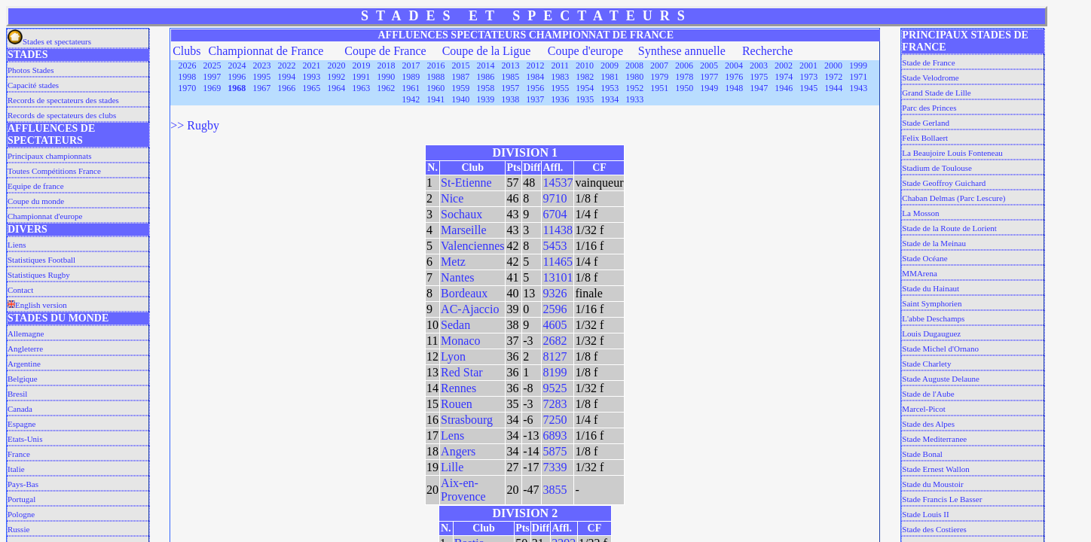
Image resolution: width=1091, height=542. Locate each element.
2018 (386, 65)
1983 (560, 77)
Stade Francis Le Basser (942, 499)
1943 (858, 88)
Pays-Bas (23, 484)
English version (37, 304)
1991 (361, 77)
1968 (237, 88)
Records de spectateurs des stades (63, 100)
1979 (659, 77)
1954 (585, 88)
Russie (18, 529)
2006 (684, 65)
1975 (759, 77)
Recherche (767, 50)
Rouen (456, 403)
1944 (833, 88)
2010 (585, 65)
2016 (436, 65)
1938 (510, 99)
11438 (557, 230)
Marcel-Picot (923, 408)
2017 (411, 65)
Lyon (453, 356)
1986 (485, 77)
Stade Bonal (922, 453)
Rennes (458, 388)
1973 (808, 77)
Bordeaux (464, 293)
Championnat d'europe (45, 216)
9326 (554, 293)
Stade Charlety (926, 363)
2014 (486, 65)
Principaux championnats (50, 155)
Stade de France (928, 62)
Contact (20, 289)
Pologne (21, 514)
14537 (557, 182)
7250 (554, 419)
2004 (734, 65)
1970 (187, 88)
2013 (511, 65)
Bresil (17, 393)
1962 (386, 88)
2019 (362, 65)
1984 (535, 77)
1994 (286, 77)
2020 (337, 65)
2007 (659, 65)
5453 (554, 245)
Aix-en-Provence (463, 490)
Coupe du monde (36, 201)
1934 (610, 99)
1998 (187, 77)
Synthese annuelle (682, 50)
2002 (784, 65)
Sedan (455, 324)
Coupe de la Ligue (486, 50)
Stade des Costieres (934, 529)
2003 (759, 65)
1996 (237, 77)
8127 (554, 356)
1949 (709, 88)
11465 (557, 261)
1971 (858, 77)
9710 (554, 198)
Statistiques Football (41, 259)
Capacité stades (33, 85)
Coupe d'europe (585, 50)
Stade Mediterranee (934, 438)
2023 (262, 65)
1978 (684, 77)
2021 (312, 65)
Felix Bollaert (925, 137)
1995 (261, 77)
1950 (684, 88)
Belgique (23, 378)
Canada (20, 408)
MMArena (919, 273)
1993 (311, 77)
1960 (435, 88)
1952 (634, 88)
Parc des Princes (929, 107)
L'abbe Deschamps (933, 318)
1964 (336, 88)
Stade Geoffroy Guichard (944, 182)
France (19, 453)
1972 (833, 77)
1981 (610, 77)
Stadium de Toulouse (937, 167)
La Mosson (920, 213)
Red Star (462, 372)
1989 (411, 77)
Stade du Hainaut (930, 288)
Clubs (186, 50)
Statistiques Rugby (39, 274)
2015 (461, 65)
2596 (554, 309)
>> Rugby (194, 125)
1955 (560, 88)
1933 (634, 99)
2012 (536, 65)
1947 (759, 88)
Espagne (21, 423)
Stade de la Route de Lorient (949, 228)
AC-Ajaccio (470, 309)
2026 (188, 65)
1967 (261, 88)
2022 (287, 65)
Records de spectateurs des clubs (62, 115)
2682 (554, 340)
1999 (858, 65)
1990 (386, 77)
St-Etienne (466, 182)
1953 (610, 88)
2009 (610, 65)
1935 (585, 99)
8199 (554, 372)
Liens (17, 244)
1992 (336, 77)
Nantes (457, 277)
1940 (460, 99)
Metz (453, 261)
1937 (535, 99)
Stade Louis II (925, 514)
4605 (554, 324)
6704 (554, 214)
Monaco (460, 340)
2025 (212, 65)
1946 (784, 88)
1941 (435, 99)
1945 (808, 88)
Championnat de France (266, 50)
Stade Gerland (925, 122)
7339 (554, 467)
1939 (485, 99)
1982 (585, 77)
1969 (212, 88)
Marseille (463, 230)
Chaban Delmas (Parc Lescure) (953, 197)
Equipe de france (36, 185)
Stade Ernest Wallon (935, 468)
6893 (554, 435)
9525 (554, 388)
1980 (634, 77)
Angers (458, 451)
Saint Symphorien (931, 303)
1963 (361, 88)
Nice (452, 198)
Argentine (24, 363)
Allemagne (26, 333)
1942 (411, 99)
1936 (560, 99)
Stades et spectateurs (49, 41)
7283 (554, 403)
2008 (634, 65)
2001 (808, 65)
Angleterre (25, 348)
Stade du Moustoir (932, 484)
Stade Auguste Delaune (940, 378)
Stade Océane (924, 258)
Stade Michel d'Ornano (940, 348)
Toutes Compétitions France (54, 170)
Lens (452, 435)
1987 (460, 77)
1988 (435, 77)
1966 (286, 88)
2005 (709, 65)
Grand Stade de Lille (936, 92)
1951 (659, 88)
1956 (535, 88)
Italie (16, 468)
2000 (833, 65)
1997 (212, 77)
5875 (554, 451)
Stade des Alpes (928, 423)
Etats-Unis (25, 438)
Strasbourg (467, 419)
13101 (557, 277)
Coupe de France (385, 50)
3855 (554, 489)
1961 (411, 88)
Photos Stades (30, 70)
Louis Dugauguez (931, 333)
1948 (734, 88)
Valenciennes (472, 245)
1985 (510, 77)
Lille (452, 467)
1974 (784, 77)
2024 (237, 65)
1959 (460, 88)
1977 (709, 77)
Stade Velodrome (930, 77)
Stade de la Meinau (934, 243)
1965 (311, 88)
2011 (561, 65)
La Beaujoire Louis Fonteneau (952, 152)
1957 (510, 88)
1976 (734, 77)
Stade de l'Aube (928, 393)
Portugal (21, 499)
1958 (485, 88)
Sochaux (461, 214)
